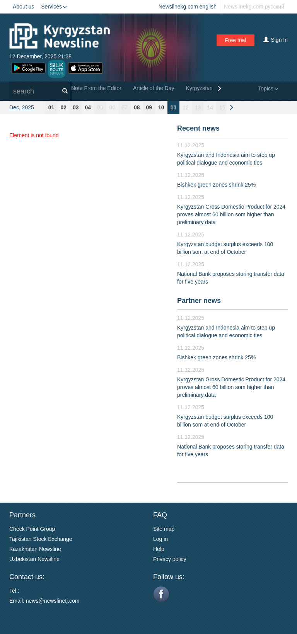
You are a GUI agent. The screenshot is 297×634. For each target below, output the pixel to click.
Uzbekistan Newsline (34, 559)
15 (222, 107)
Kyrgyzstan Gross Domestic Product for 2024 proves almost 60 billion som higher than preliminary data (231, 214)
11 (174, 107)
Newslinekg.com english (188, 6)
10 (161, 107)
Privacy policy (169, 559)
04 (88, 107)
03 (76, 107)
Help (158, 549)
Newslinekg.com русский (254, 6)
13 (198, 107)
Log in (160, 539)
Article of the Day (153, 88)
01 (51, 107)
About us (23, 6)
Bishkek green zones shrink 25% (216, 185)
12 (186, 107)
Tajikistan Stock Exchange (40, 539)
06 (112, 107)
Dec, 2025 (21, 107)
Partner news (199, 300)
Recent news (198, 128)
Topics (268, 88)
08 (137, 107)
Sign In (275, 40)
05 (100, 107)
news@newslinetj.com (53, 601)
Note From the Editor (96, 88)
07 (124, 107)
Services (54, 6)
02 (63, 107)
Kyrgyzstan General (210, 88)
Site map (163, 529)
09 (149, 107)
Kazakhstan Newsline (35, 549)
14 (210, 107)
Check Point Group (32, 529)
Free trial (235, 40)
